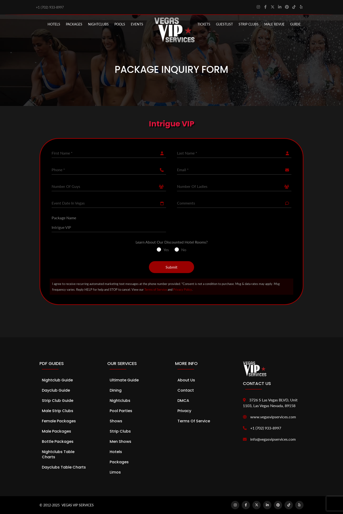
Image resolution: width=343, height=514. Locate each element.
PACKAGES (74, 24)
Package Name (64, 217)
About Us (186, 380)
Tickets (203, 24)
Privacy (184, 411)
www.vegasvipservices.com (273, 416)
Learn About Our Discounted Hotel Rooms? (172, 242)
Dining (116, 390)
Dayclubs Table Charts (64, 467)
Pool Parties (121, 411)
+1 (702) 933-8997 (50, 7)
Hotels (54, 24)
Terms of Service (155, 289)
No (183, 249)
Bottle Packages (58, 441)
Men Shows (120, 441)
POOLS (119, 24)
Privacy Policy (182, 289)
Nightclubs (120, 400)
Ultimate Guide (124, 380)
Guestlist (224, 24)
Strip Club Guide (57, 400)
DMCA (183, 400)
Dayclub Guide (56, 390)
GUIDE (295, 24)
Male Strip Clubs (57, 411)
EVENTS (137, 24)
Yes (166, 249)
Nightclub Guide (57, 380)
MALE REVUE (274, 24)
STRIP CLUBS (249, 24)
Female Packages (59, 421)
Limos (115, 472)
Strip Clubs (120, 431)
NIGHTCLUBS (98, 24)
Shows (116, 421)
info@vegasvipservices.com (273, 439)
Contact (185, 390)
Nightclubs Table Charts (58, 454)
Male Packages (56, 431)
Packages (119, 462)
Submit (171, 267)
